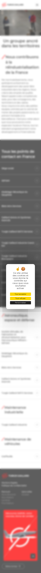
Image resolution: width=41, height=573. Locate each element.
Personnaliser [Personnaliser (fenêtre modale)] (20, 303)
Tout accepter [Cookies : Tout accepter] (20, 294)
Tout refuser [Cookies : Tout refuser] (20, 298)
